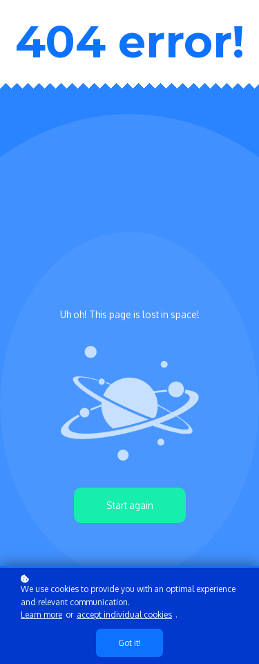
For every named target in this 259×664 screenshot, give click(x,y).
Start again (129, 505)
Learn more (41, 614)
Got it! (129, 643)
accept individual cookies (124, 614)
